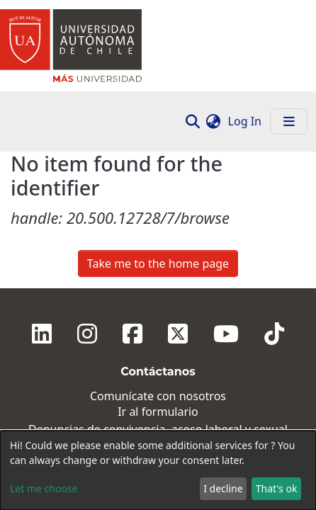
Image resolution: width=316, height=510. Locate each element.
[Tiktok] (274, 197)
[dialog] (158, 470)
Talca (158, 422)
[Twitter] (178, 197)
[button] (213, 121)
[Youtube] (226, 197)
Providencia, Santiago (158, 382)
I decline (222, 488)
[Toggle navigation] (288, 121)
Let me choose (43, 488)
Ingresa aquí (158, 308)
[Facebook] (132, 197)
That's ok (277, 488)
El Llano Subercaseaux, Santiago (157, 402)
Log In (246, 121)
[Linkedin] (42, 197)
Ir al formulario (158, 275)
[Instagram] (87, 197)
